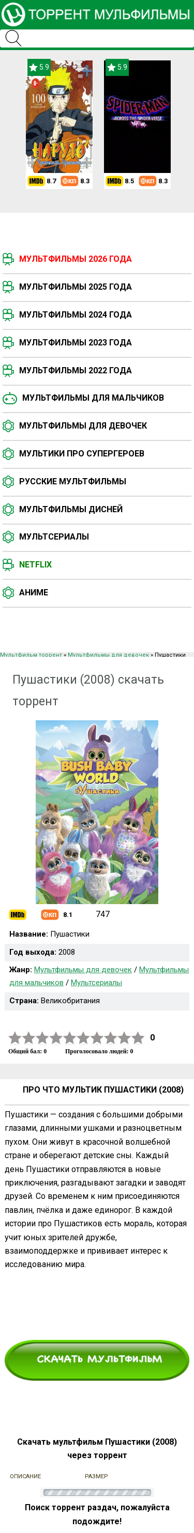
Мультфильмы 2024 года (75, 315)
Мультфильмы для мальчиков (93, 398)
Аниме (33, 592)
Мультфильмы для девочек (83, 426)
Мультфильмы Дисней (71, 509)
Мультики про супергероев (81, 454)
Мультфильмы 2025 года (75, 287)
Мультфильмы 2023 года (75, 342)
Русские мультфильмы (72, 481)
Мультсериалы (54, 537)
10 (138, 1038)
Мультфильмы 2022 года (75, 370)
